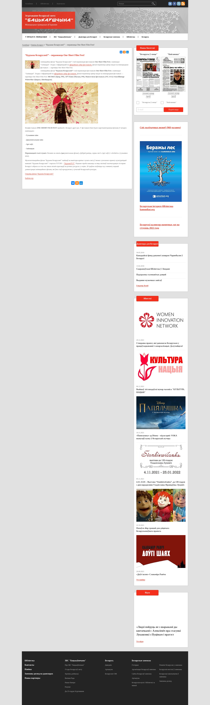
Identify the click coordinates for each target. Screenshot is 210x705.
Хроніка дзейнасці (72, 674)
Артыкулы (109, 669)
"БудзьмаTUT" (69, 163)
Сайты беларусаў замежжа (142, 674)
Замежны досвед (165, 681)
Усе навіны (140, 580)
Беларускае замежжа (112, 37)
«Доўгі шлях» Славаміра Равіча (151, 574)
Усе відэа (140, 641)
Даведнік (108, 665)
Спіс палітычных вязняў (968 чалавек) (160, 127)
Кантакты (61, 4)
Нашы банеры (70, 683)
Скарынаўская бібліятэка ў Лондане (153, 269)
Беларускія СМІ (111, 674)
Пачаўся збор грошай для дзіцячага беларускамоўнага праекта (152, 529)
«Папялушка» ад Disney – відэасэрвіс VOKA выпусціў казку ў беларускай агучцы (156, 437)
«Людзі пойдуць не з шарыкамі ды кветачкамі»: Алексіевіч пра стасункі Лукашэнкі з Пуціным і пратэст (158, 631)
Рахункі (68, 687)
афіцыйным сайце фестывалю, (80, 65)
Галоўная (29, 4)
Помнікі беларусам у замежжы (170, 665)
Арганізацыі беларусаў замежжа (144, 669)
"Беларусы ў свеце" (149, 102)
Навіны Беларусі (37, 45)
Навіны (28, 669)
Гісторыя (135, 665)
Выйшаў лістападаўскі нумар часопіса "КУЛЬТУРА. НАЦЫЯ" (160, 390)
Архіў (148, 96)
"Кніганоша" (171, 102)
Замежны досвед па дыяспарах (39, 674)
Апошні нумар (148, 93)
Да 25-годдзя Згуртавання (74, 691)
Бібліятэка (45, 4)
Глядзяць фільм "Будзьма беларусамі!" (39, 174)
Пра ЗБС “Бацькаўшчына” (74, 665)
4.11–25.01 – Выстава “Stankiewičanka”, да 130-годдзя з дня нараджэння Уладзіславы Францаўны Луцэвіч (160, 483)
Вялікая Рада (70, 678)
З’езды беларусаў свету (73, 669)
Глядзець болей (142, 286)
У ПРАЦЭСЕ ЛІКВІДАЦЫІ (36, 37)
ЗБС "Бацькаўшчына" (63, 37)
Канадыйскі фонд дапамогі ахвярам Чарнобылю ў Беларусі (159, 257)
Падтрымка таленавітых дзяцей (151, 275)
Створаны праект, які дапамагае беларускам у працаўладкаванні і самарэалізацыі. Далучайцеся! (159, 344)
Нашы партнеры (32, 678)
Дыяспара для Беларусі (87, 37)
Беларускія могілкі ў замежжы (170, 669)
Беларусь (145, 37)
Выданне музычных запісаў (149, 280)
